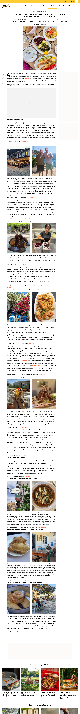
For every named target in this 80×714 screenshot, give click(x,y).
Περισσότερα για (40, 665)
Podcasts (61, 5)
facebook (65, 1)
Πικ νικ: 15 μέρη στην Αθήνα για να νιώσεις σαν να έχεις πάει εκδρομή (29, 693)
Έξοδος (45, 11)
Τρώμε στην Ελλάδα (21, 635)
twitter (3, 79)
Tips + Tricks (41, 5)
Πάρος (23, 411)
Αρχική (34, 11)
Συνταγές (18, 5)
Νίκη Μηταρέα (29, 122)
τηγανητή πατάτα (37, 365)
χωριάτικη (24, 360)
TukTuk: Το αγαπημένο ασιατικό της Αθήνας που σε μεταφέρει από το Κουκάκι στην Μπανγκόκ (49, 694)
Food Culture (52, 5)
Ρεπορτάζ (11, 635)
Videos (70, 5)
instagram (67, 1)
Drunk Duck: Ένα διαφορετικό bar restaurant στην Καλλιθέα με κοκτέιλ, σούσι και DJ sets (69, 695)
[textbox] (18, 161)
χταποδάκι (50, 334)
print (3, 82)
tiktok (71, 1)
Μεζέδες (27, 78)
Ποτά (32, 5)
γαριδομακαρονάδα (30, 206)
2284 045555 (25, 427)
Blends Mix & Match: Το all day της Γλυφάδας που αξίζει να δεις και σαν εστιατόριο (10, 694)
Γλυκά (26, 5)
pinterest (69, 1)
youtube (73, 1)
